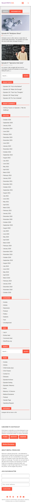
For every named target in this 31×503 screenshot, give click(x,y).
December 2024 (7, 128)
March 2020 (6, 242)
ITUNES (5, 436)
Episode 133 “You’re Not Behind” (12, 86)
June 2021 (6, 199)
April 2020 (6, 239)
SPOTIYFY (14, 436)
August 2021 (6, 193)
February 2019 (7, 281)
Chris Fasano (7, 370)
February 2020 (7, 245)
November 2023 (7, 140)
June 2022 (6, 163)
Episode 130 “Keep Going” (10, 95)
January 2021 (7, 213)
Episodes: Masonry (8, 385)
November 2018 (7, 289)
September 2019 (8, 260)
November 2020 (7, 219)
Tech (4, 319)
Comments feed (7, 338)
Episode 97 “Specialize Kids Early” (12, 63)
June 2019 (6, 269)
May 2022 (6, 166)
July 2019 (6, 266)
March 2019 (6, 278)
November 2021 (7, 184)
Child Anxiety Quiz (8, 368)
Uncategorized (7, 322)
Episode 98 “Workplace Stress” (11, 33)
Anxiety (5, 302)
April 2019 (6, 275)
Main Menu (23, 3)
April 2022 (6, 169)
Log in (5, 332)
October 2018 (7, 292)
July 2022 (6, 160)
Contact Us (6, 373)
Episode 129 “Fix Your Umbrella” (12, 98)
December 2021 (7, 181)
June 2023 (6, 143)
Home (5, 388)
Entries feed (6, 335)
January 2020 (7, 248)
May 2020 (6, 237)
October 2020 (7, 222)
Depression (6, 308)
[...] (22, 41)
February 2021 (7, 210)
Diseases (5, 376)
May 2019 (6, 272)
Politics (5, 314)
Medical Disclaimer (8, 394)
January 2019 (7, 283)
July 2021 (6, 196)
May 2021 (6, 201)
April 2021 (6, 204)
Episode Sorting (7, 382)
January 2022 (7, 178)
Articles (5, 305)
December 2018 (7, 286)
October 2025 (7, 119)
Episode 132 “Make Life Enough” (12, 89)
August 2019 (6, 263)
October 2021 (7, 187)
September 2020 (8, 225)
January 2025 (7, 125)
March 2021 (6, 207)
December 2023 (7, 137)
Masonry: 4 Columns (9, 391)
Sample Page (7, 400)
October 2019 (7, 257)
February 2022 (7, 175)
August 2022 (6, 157)
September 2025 (8, 122)
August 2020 (6, 228)
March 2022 (6, 172)
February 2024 (7, 134)
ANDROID (23, 436)
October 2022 (7, 152)
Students (5, 316)
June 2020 (6, 234)
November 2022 (7, 149)
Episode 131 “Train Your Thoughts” (13, 92)
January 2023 (7, 146)
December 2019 (7, 251)
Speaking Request (8, 403)
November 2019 (7, 254)
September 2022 (8, 155)
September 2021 (8, 190)
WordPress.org (7, 341)
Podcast (5, 311)
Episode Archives (8, 379)
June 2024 (6, 131)
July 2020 (6, 231)
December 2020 (7, 216)
